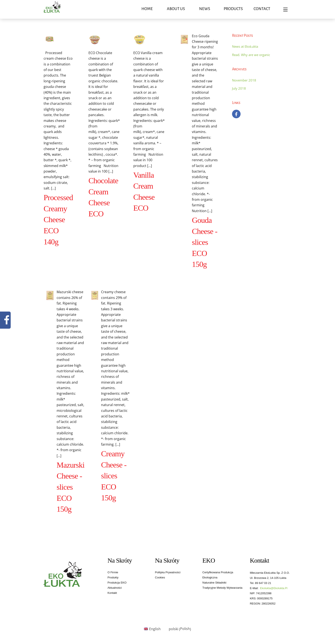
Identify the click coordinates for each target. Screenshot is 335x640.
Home (147, 9)
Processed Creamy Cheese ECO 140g (58, 219)
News (204, 9)
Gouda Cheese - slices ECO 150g (204, 242)
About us (176, 9)
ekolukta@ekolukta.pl (273, 588)
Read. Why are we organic (251, 55)
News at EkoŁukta (245, 46)
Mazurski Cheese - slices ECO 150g (70, 487)
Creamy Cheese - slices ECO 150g (113, 475)
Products (233, 9)
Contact (262, 9)
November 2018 (244, 80)
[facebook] (236, 113)
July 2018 (239, 88)
